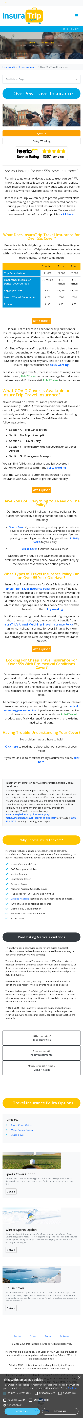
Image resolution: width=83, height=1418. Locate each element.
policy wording (59, 365)
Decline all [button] (60, 1411)
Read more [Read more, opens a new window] (73, 1388)
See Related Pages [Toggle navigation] (16, 79)
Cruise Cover (29, 548)
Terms (48, 1336)
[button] (41, 1405)
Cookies (17, 1336)
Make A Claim (41, 1068)
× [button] (79, 1377)
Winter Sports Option (22, 1129)
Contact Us (64, 1336)
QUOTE (41, 133)
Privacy (33, 1336)
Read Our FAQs (41, 1038)
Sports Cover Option (21, 1125)
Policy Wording (41, 141)
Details (11, 1191)
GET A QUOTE (41, 321)
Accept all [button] (22, 1411)
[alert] (41, 1396)
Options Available (20, 898)
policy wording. (57, 467)
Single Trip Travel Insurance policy (28, 588)
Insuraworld (9, 66)
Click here (11, 746)
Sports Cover (17, 527)
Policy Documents (41, 1053)
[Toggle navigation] (76, 16)
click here (67, 214)
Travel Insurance (27, 66)
